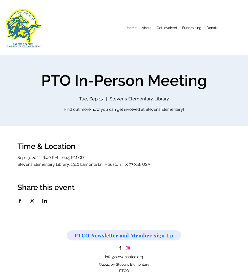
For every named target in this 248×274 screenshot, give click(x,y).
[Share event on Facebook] (19, 201)
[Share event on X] (32, 201)
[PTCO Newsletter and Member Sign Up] (124, 235)
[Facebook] (120, 248)
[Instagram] (127, 248)
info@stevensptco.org (124, 257)
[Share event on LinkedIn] (44, 201)
